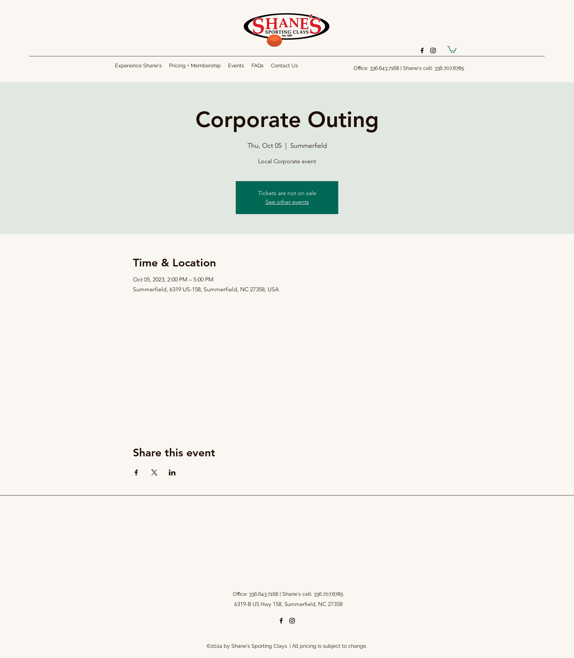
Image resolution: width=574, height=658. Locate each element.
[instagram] (433, 50)
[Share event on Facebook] (136, 472)
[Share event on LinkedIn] (172, 472)
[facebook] (422, 50)
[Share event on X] (154, 472)
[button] (451, 49)
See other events (287, 201)
